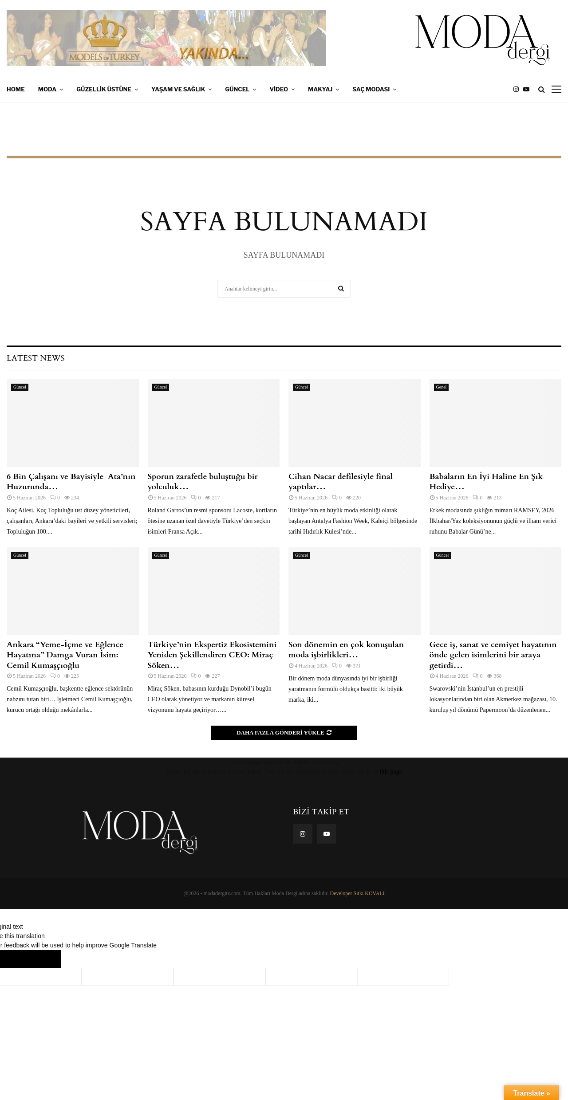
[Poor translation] (43, 959)
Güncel (237, 89)
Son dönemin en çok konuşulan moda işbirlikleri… (346, 649)
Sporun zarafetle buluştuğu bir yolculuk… (203, 481)
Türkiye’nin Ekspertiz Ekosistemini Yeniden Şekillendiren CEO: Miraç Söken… (212, 655)
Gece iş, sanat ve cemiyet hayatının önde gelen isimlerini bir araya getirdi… (493, 655)
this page (391, 771)
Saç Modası (371, 89)
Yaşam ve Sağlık (178, 89)
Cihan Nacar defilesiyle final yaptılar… (340, 481)
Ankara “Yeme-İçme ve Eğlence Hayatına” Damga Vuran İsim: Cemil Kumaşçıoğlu (65, 655)
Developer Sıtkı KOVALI (357, 893)
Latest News (35, 358)
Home (16, 89)
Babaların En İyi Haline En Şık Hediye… (486, 481)
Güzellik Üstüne (103, 89)
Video (278, 89)
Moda (47, 89)
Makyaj (320, 89)
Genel (441, 387)
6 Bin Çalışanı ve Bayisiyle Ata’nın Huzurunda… (71, 481)
